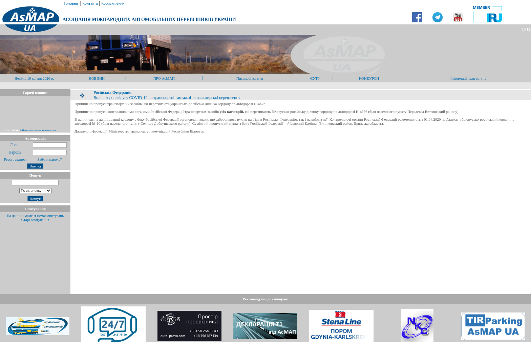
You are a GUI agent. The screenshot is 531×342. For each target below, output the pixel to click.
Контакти (90, 3)
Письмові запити (249, 78)
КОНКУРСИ (369, 78)
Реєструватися (14, 159)
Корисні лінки (112, 3)
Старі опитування (35, 220)
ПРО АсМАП (164, 78)
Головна (70, 3)
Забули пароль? (50, 159)
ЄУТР (315, 78)
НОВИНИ (97, 78)
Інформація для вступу (468, 78)
